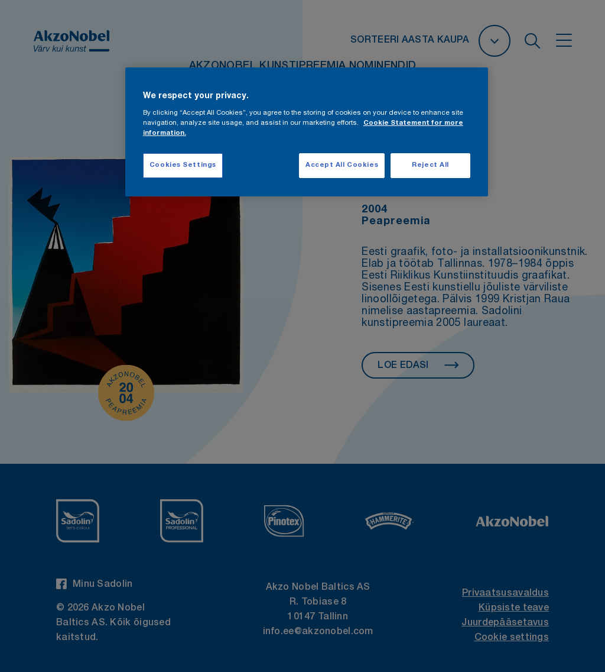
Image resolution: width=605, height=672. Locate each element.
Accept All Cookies (341, 165)
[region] (306, 132)
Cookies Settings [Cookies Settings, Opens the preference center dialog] (182, 165)
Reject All (430, 165)
